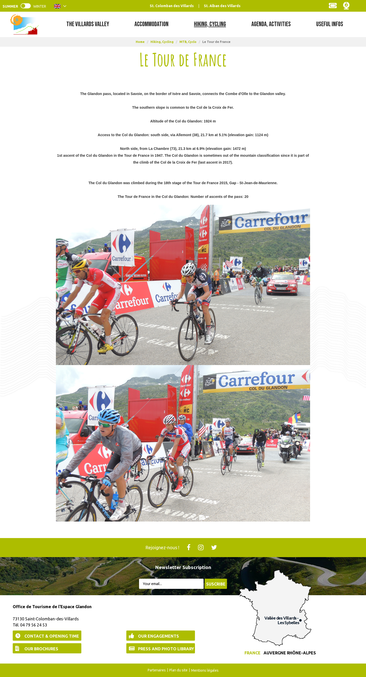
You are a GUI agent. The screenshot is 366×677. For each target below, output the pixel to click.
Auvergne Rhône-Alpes (290, 653)
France (253, 653)
